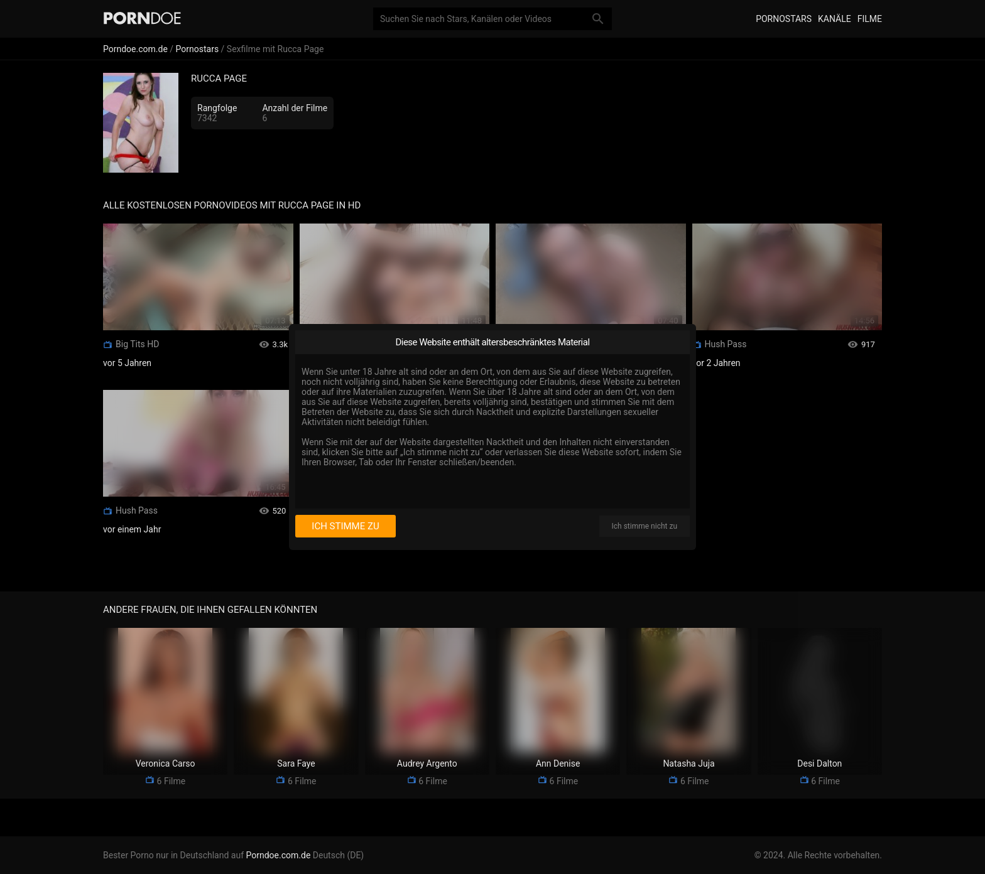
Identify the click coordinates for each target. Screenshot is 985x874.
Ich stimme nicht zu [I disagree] (644, 526)
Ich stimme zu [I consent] (345, 526)
